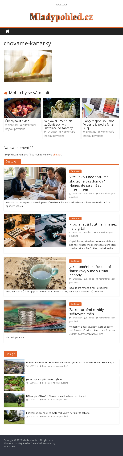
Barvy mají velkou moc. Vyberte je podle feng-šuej (99, 124)
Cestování (75, 171)
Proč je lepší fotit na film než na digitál (93, 226)
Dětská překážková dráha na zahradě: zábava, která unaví (56, 396)
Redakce (90, 193)
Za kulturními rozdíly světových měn (86, 311)
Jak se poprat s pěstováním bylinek (44, 379)
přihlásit (57, 154)
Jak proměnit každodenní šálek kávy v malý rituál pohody (90, 270)
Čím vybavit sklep (17, 121)
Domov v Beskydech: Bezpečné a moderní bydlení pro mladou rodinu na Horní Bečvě (70, 362)
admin (89, 232)
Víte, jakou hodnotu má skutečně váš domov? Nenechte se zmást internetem (89, 183)
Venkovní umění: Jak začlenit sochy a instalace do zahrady (58, 124)
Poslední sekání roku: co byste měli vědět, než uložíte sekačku (58, 412)
